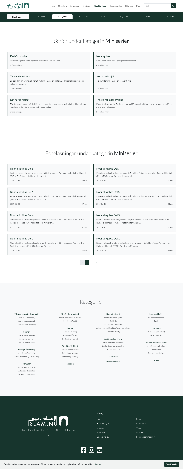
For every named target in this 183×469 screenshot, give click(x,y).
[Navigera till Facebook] (83, 450)
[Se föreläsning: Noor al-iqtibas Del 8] (48, 168)
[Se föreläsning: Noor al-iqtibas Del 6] (48, 191)
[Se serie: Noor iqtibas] (134, 56)
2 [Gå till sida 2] (91, 262)
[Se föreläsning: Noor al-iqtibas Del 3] (134, 215)
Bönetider (74, 6)
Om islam (62, 6)
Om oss (139, 432)
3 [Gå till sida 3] (96, 262)
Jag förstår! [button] (172, 464)
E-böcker (86, 6)
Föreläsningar (101, 5)
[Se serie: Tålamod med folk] (48, 76)
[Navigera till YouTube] (99, 450)
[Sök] (157, 5)
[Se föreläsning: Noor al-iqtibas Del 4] (48, 215)
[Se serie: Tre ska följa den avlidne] (134, 99)
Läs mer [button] (97, 464)
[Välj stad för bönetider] (18, 16)
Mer (138, 6)
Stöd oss (129, 6)
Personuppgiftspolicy (145, 436)
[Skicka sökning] (173, 5)
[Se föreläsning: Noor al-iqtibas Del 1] (134, 238)
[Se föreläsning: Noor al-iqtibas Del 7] (134, 168)
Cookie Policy (103, 436)
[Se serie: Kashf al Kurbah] (48, 56)
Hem (52, 6)
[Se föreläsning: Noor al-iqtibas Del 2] (48, 238)
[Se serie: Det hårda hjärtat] (48, 99)
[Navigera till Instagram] (91, 450)
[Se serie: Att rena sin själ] (134, 76)
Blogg (138, 419)
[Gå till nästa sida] (100, 262)
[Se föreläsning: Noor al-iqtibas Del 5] (134, 191)
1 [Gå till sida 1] (87, 262)
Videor (139, 428)
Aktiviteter (141, 423)
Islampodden (116, 6)
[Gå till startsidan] (18, 6)
